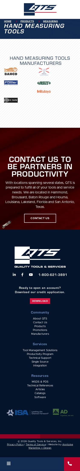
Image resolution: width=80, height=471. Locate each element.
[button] (32, 464)
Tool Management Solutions (40, 350)
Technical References (40, 385)
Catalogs (40, 393)
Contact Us (40, 322)
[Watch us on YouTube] (31, 274)
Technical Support (40, 358)
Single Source (40, 361)
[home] (40, 9)
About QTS (40, 318)
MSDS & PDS (40, 381)
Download (40, 301)
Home (7, 21)
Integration (40, 365)
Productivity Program (40, 354)
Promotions (40, 330)
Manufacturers (40, 334)
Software (40, 397)
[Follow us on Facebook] (22, 274)
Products (27, 21)
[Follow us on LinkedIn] (14, 274)
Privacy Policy (15, 444)
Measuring (50, 21)
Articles (40, 389)
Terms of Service (36, 444)
